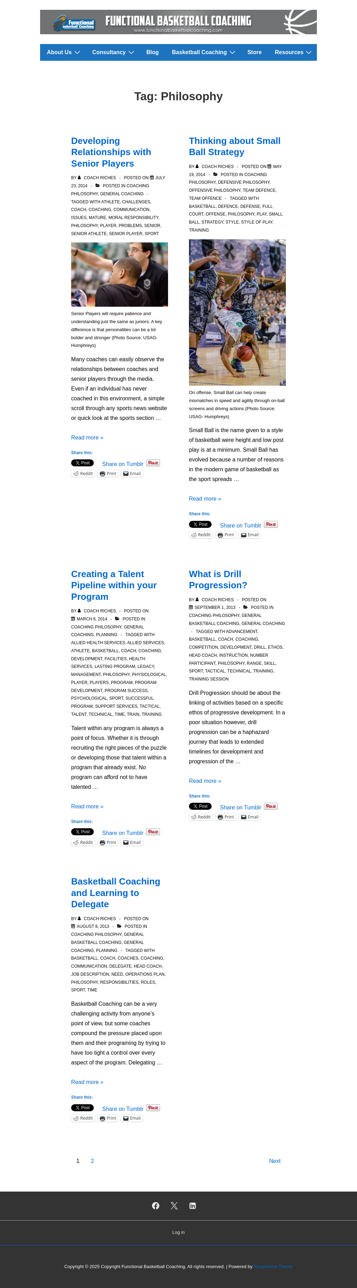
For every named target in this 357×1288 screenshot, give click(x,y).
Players (99, 682)
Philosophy (84, 225)
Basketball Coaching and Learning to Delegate (115, 892)
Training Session (209, 679)
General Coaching (122, 193)
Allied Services (145, 642)
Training (199, 230)
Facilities (116, 658)
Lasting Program (114, 666)
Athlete (110, 201)
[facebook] (155, 1206)
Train (133, 714)
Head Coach (203, 655)
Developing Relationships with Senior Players (111, 152)
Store (255, 52)
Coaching (100, 209)
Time (120, 714)
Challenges (136, 201)
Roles (148, 982)
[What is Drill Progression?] (215, 607)
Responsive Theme (273, 1266)
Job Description (90, 974)
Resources (294, 52)
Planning (106, 634)
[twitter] (174, 1206)
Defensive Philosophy (243, 182)
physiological (149, 674)
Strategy (212, 222)
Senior (152, 225)
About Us (64, 52)
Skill (269, 663)
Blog (152, 52)
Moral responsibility (133, 217)
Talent (78, 714)
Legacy (146, 666)
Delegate (120, 966)
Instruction (233, 655)
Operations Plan (144, 974)
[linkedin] (192, 1206)
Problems (130, 225)
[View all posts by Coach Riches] (97, 177)
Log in (178, 1232)
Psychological (89, 698)
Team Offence (205, 198)
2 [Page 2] (92, 1161)
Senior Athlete (89, 233)
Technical (100, 714)
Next (275, 1161)
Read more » (87, 438)
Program (121, 682)
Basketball (202, 206)
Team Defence (259, 190)
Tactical (150, 706)
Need (117, 974)
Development (86, 658)
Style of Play (257, 222)
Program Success (126, 690)
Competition (203, 647)
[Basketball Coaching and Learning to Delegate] (93, 926)
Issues (78, 217)
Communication (131, 209)
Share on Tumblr (122, 463)
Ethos (275, 647)
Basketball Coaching (204, 52)
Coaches (127, 958)
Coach (78, 209)
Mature (97, 217)
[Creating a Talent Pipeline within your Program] (92, 619)
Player (108, 225)
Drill (260, 647)
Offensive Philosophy (215, 190)
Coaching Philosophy (96, 627)
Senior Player (126, 233)
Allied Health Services (98, 642)
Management (86, 674)
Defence (228, 206)
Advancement (241, 631)
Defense (250, 206)
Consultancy (114, 52)
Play (261, 214)
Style (232, 222)
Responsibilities (119, 982)
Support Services (116, 706)
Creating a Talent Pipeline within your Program (114, 585)
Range (254, 663)
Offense (216, 214)
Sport (152, 233)
